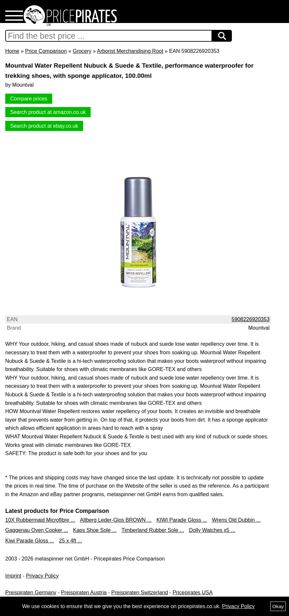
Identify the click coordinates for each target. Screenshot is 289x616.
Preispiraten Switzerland (139, 592)
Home (12, 51)
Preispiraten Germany (30, 592)
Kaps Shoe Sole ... (95, 530)
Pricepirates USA (193, 592)
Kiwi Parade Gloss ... (29, 540)
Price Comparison (46, 51)
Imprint (13, 576)
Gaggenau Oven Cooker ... (36, 530)
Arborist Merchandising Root (130, 51)
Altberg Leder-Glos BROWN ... (116, 520)
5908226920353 (251, 319)
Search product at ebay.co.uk (44, 126)
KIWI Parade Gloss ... (181, 520)
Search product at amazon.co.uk (48, 112)
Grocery (82, 51)
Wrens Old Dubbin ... (236, 520)
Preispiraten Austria (84, 592)
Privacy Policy (42, 576)
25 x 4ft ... (70, 540)
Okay (278, 606)
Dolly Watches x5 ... (212, 530)
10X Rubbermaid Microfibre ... (40, 520)
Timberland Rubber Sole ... (153, 530)
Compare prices (28, 98)
